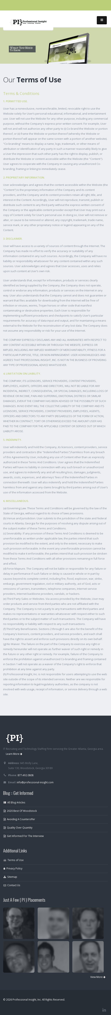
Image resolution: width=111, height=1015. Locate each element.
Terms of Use (14, 860)
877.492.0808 (25, 775)
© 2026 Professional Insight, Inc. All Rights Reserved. (34, 999)
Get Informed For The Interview (24, 836)
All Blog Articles (14, 802)
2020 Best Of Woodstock (20, 810)
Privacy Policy (13, 868)
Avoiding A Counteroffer (19, 819)
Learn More (14, 754)
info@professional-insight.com (35, 782)
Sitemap (10, 876)
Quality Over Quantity (18, 827)
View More (97, 977)
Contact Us (12, 885)
